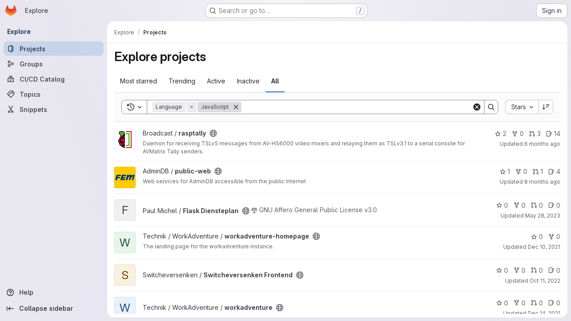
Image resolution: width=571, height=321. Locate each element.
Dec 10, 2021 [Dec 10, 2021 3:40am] (544, 246)
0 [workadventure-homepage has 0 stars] (537, 236)
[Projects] (53, 48)
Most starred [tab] (138, 81)
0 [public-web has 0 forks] (521, 171)
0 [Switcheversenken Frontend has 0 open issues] (554, 270)
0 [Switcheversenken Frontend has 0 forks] (519, 270)
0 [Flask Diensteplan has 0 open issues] (554, 205)
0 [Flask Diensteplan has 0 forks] (519, 205)
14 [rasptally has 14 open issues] (553, 133)
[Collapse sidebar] (53, 308)
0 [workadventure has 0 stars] (502, 303)
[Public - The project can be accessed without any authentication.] (213, 133)
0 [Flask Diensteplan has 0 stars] (502, 205)
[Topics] (53, 94)
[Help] (53, 292)
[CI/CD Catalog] (53, 79)
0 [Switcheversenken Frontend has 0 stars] (502, 270)
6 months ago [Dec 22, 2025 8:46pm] (542, 143)
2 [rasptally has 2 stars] (500, 133)
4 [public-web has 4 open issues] (554, 171)
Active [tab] (216, 81)
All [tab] (275, 81)
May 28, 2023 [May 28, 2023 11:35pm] (542, 215)
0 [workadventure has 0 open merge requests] (537, 303)
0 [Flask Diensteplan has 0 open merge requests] (537, 205)
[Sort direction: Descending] (546, 107)
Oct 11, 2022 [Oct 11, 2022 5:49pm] (545, 280)
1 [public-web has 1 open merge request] (538, 171)
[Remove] (236, 107)
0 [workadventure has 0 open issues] (554, 303)
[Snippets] (53, 109)
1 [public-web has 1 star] (505, 171)
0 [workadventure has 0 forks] (519, 303)
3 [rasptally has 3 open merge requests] (535, 133)
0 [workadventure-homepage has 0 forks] (554, 236)
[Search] (356, 107)
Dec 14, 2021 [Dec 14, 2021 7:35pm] (544, 313)
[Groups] (53, 64)
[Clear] (477, 107)
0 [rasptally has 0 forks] (518, 133)
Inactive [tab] (248, 81)
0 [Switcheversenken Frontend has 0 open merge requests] (537, 270)
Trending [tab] (182, 81)
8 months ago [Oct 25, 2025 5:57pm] (542, 181)
